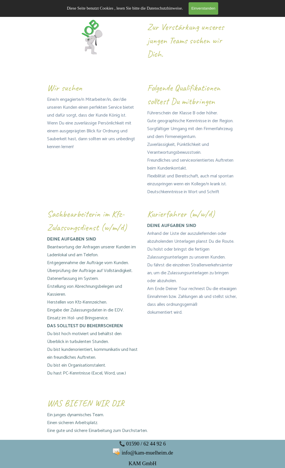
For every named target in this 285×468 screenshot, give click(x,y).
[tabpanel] (192, 44)
